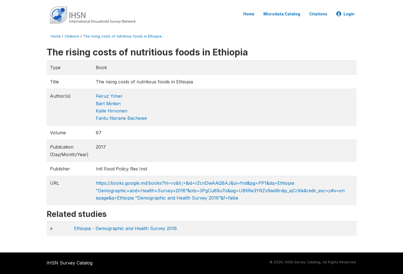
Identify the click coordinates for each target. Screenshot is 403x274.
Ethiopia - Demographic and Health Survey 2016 (125, 228)
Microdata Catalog (281, 14)
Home (248, 14)
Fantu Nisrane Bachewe (121, 118)
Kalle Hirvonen (111, 111)
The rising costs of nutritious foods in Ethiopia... (123, 36)
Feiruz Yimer (109, 96)
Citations (318, 14)
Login (345, 14)
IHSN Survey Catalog (69, 263)
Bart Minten (108, 103)
